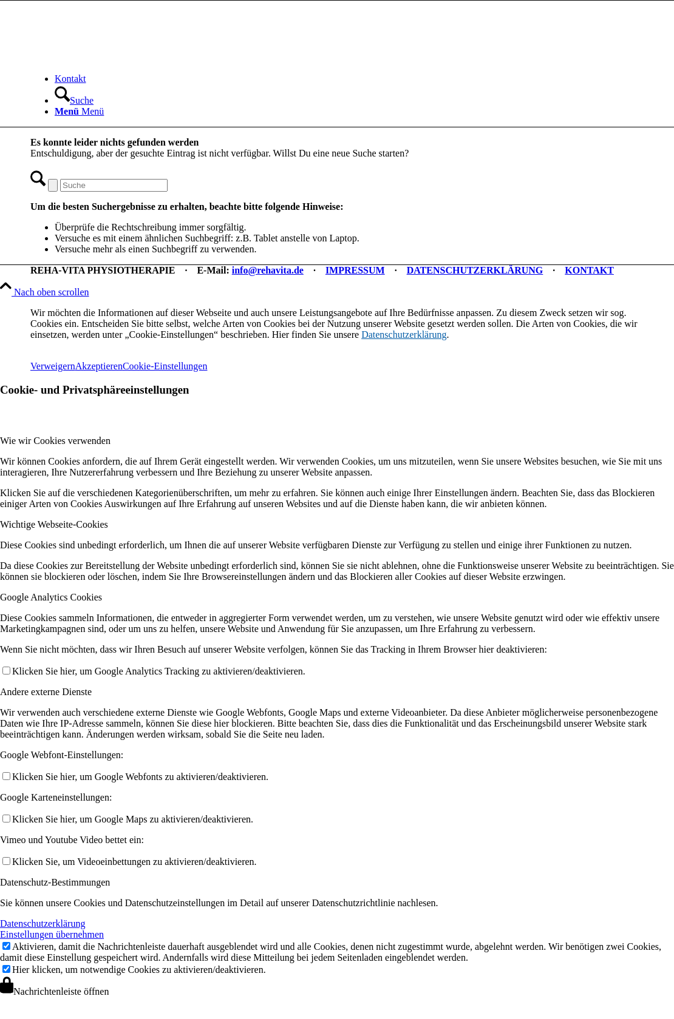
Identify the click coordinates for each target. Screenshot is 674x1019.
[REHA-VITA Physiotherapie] (121, 58)
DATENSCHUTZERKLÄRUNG (475, 270)
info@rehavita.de (268, 270)
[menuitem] (349, 78)
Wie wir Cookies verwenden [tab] (55, 441)
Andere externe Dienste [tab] (46, 692)
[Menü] (79, 111)
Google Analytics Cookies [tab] (51, 597)
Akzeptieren (99, 366)
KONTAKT (589, 270)
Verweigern (52, 366)
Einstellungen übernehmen (52, 934)
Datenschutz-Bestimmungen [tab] (55, 882)
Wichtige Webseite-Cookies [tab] (54, 524)
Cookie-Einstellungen (165, 366)
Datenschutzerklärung (403, 334)
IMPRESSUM (355, 270)
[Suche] (74, 100)
